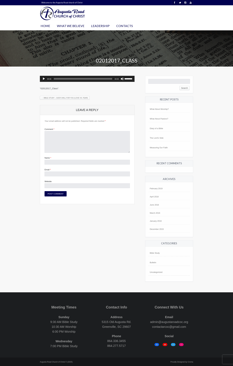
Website (48, 181)
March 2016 (155, 213)
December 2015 (157, 229)
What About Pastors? (159, 119)
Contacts (124, 26)
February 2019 (156, 188)
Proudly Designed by (181, 362)
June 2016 (154, 205)
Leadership (100, 26)
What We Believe (70, 26)
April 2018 (154, 197)
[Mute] (122, 78)
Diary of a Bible (156, 128)
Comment (49, 129)
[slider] (83, 79)
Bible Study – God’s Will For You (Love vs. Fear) (65, 98)
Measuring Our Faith (159, 147)
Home (45, 26)
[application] (87, 79)
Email (48, 170)
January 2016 (156, 221)
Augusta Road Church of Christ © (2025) (56, 362)
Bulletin (153, 262)
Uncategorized (156, 272)
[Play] (43, 78)
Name (48, 158)
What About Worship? (159, 109)
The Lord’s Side (157, 138)
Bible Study (155, 253)
